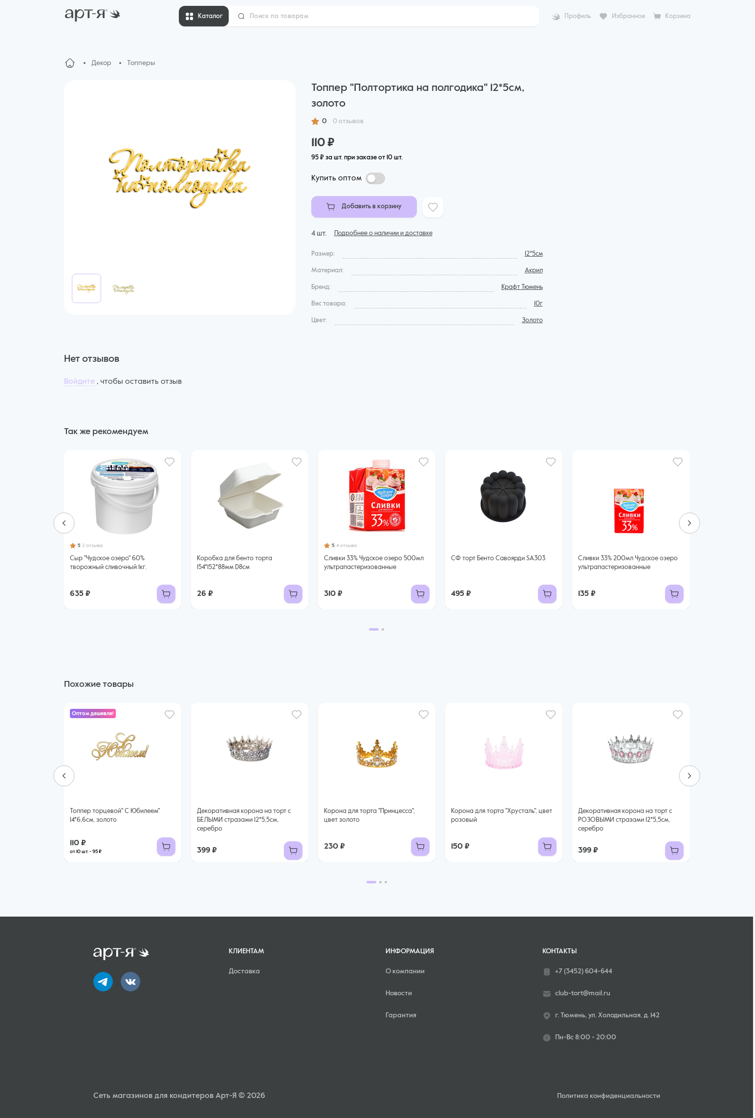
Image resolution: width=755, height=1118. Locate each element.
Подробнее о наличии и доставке (383, 233)
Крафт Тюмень (522, 287)
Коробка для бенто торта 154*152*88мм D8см (234, 562)
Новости (399, 993)
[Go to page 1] (374, 629)
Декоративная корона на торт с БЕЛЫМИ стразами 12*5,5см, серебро (244, 820)
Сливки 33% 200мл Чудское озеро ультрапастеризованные (628, 562)
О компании (405, 971)
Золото (532, 320)
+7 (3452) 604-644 (577, 971)
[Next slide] (689, 523)
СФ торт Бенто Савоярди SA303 (498, 558)
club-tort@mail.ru (576, 993)
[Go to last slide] (64, 523)
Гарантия (401, 1015)
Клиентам (246, 951)
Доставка (244, 971)
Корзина (677, 16)
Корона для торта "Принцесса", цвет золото (369, 815)
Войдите (79, 382)
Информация (410, 951)
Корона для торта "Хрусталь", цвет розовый (501, 815)
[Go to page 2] (383, 629)
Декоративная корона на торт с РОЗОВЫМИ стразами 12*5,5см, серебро (625, 820)
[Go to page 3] (386, 882)
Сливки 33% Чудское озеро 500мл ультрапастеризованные (374, 562)
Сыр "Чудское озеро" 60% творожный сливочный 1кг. (108, 562)
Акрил (534, 270)
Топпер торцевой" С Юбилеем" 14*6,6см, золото (115, 815)
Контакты (559, 951)
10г (538, 304)
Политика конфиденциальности (608, 1096)
